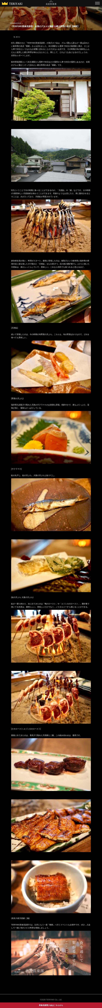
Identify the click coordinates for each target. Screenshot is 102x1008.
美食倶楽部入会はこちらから (51, 1005)
